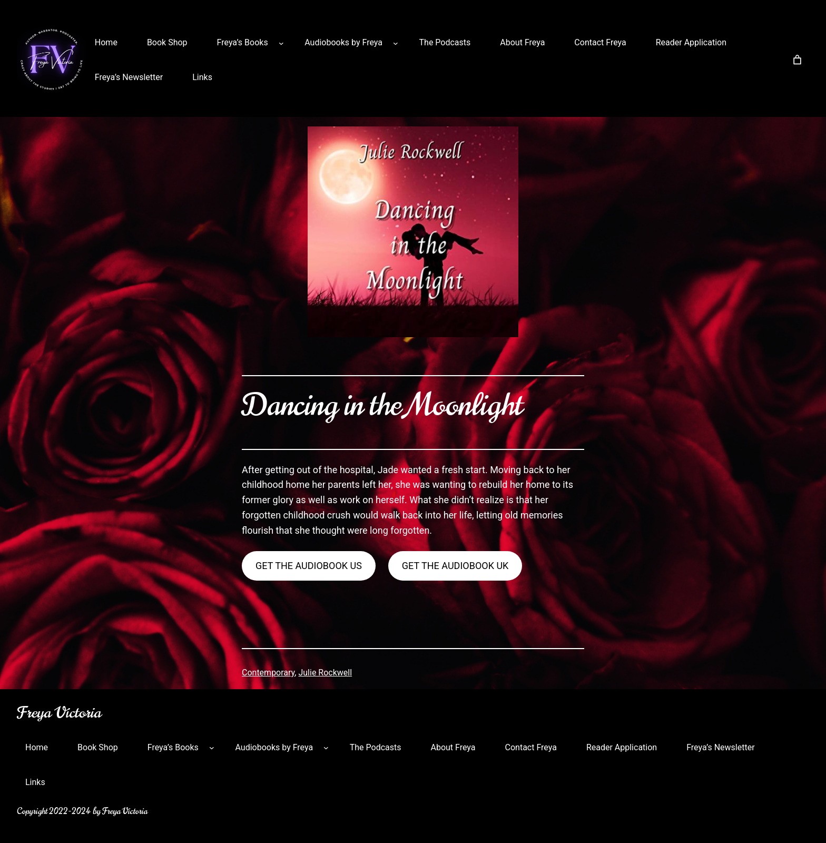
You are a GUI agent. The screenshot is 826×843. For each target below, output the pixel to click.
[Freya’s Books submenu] (281, 42)
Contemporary (268, 673)
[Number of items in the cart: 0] (797, 60)
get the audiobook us (308, 565)
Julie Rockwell (325, 673)
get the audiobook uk (455, 565)
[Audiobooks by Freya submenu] (395, 42)
